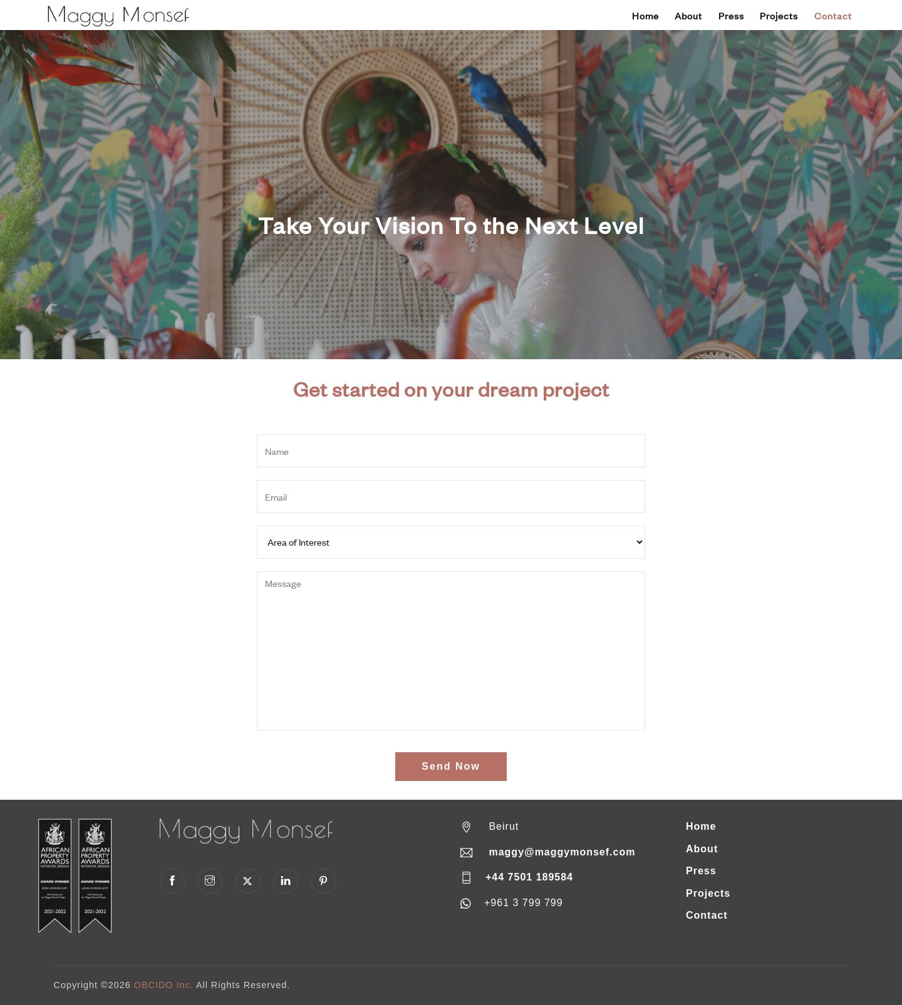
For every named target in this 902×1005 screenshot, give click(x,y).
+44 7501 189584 (529, 877)
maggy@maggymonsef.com (562, 852)
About (688, 15)
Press (731, 15)
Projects (779, 15)
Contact (833, 15)
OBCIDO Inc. (164, 985)
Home (645, 15)
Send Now (451, 766)
